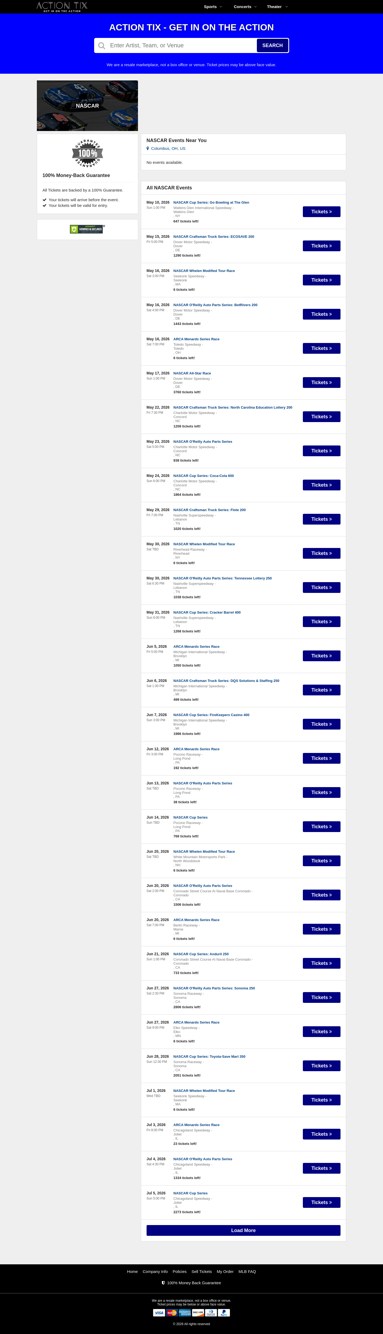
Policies (180, 1271)
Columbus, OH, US (166, 148)
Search (272, 45)
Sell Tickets (201, 1271)
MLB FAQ (247, 1271)
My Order (225, 1271)
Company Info (155, 1271)
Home (132, 1271)
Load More (243, 1230)
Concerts (245, 6)
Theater (277, 6)
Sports (213, 6)
